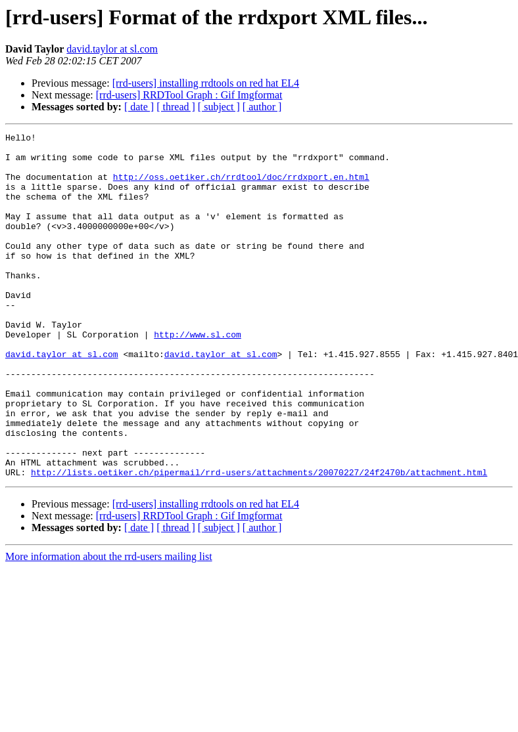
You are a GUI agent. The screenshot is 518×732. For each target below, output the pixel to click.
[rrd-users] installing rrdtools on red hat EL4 (205, 83)
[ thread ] (175, 106)
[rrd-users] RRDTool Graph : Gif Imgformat (189, 94)
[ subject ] (219, 106)
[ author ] (262, 106)
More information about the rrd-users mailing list (108, 625)
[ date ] (139, 106)
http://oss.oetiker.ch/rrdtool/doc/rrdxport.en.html (241, 186)
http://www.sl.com (197, 375)
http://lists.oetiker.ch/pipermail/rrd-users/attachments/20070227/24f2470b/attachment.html (259, 541)
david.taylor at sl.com (112, 48)
